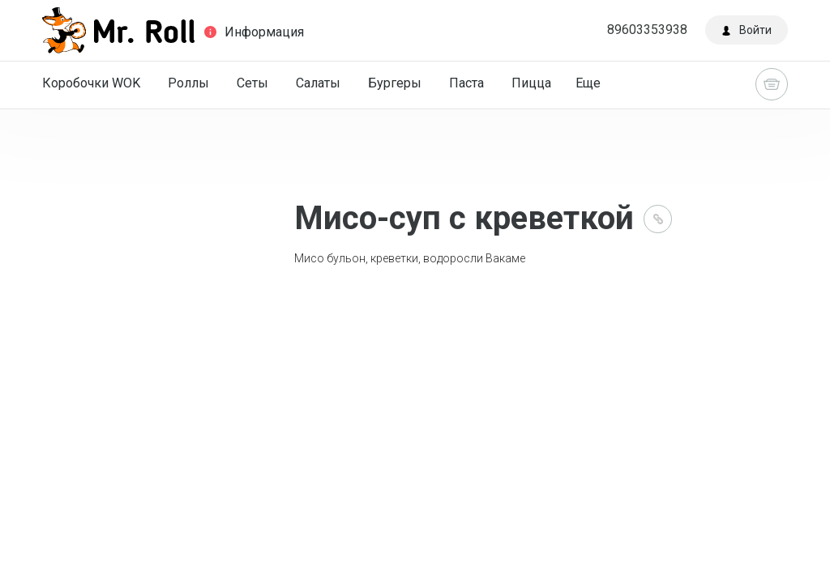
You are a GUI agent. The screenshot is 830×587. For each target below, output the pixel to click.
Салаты (318, 83)
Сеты (252, 83)
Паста (466, 83)
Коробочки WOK (91, 83)
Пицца (531, 83)
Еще (588, 83)
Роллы (188, 83)
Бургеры (394, 83)
